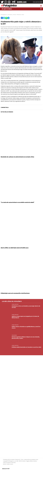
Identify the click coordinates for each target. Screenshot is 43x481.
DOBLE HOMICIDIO (15, 304)
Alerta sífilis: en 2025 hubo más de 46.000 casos (14, 248)
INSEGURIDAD (14, 335)
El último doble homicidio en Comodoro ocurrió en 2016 (26, 347)
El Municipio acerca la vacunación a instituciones (15, 293)
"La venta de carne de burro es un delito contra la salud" (17, 202)
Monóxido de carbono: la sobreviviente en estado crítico (17, 157)
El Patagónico (4, 14)
